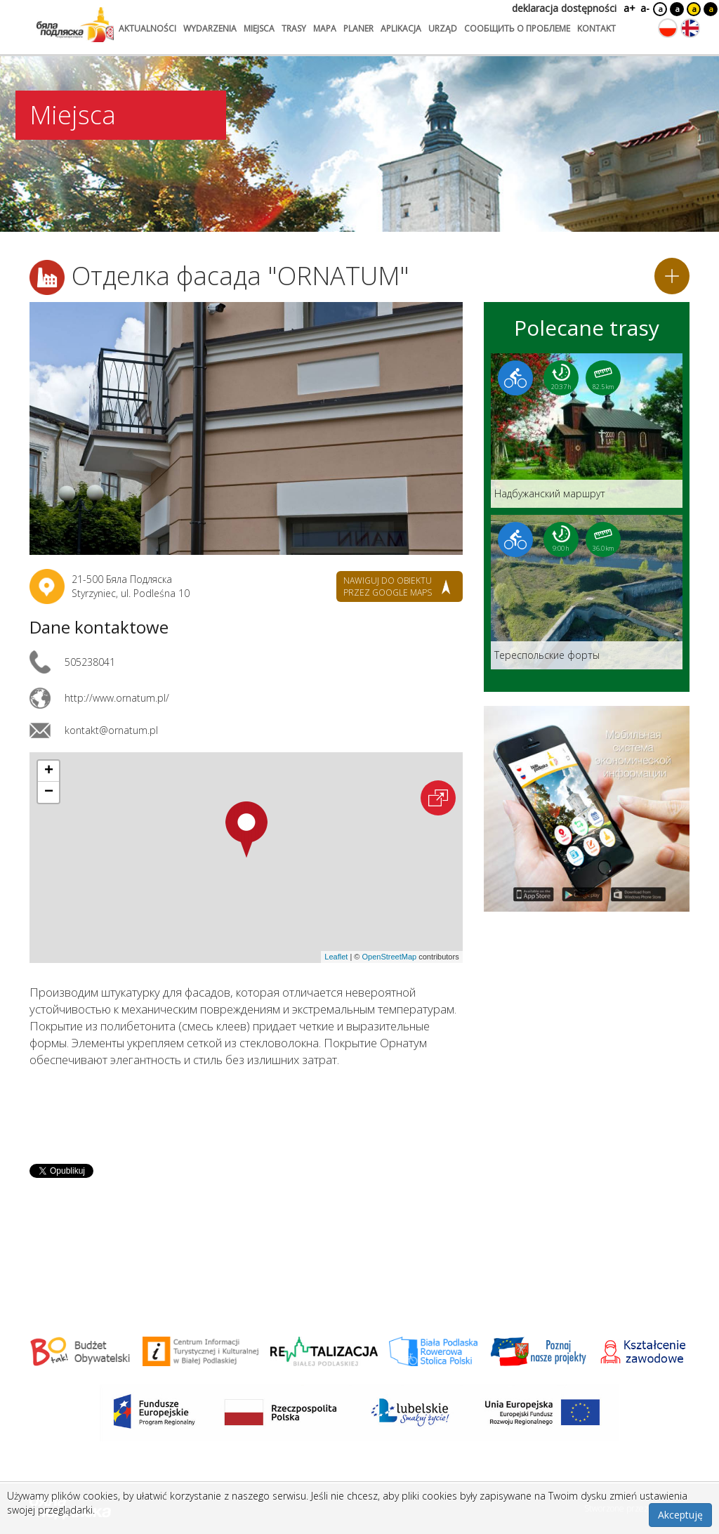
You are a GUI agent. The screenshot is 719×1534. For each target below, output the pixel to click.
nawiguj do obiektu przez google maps (387, 586)
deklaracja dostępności (564, 8)
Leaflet (336, 956)
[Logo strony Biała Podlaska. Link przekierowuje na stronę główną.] (75, 24)
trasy (294, 28)
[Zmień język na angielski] (690, 28)
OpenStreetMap (389, 956)
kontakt (596, 28)
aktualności (147, 28)
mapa (324, 28)
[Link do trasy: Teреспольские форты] (586, 592)
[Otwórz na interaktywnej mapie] (438, 797)
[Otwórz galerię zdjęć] (246, 428)
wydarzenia (210, 28)
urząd (442, 28)
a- (644, 8)
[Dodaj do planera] (672, 276)
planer (358, 28)
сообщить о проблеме (517, 28)
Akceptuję (680, 1514)
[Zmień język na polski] (668, 28)
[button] (246, 829)
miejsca (259, 28)
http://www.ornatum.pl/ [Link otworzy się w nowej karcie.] (117, 697)
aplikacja (401, 28)
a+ (628, 8)
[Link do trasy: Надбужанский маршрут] (586, 430)
